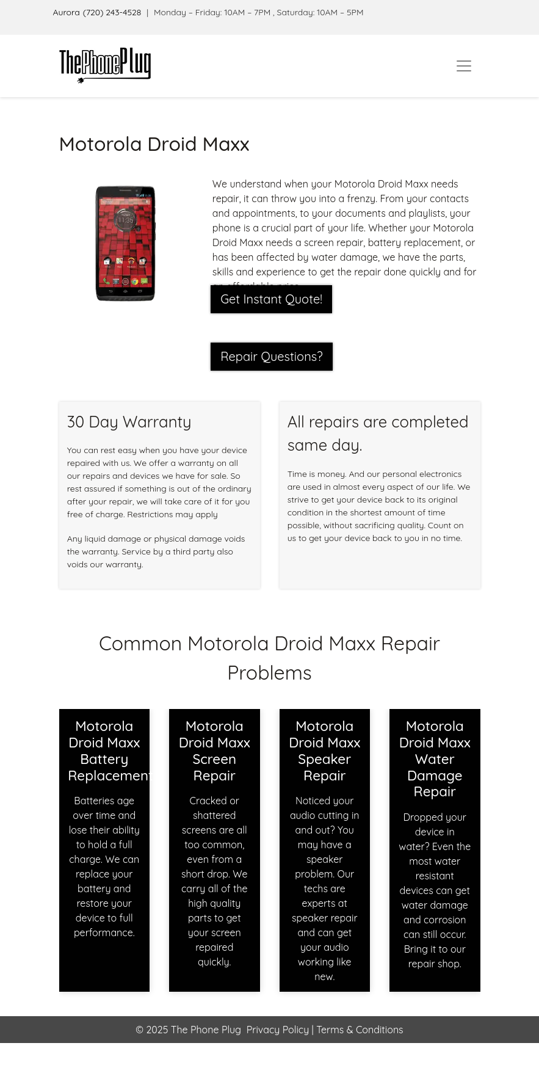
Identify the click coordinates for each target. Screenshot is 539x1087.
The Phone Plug (206, 1029)
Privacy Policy (278, 1029)
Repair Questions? (271, 356)
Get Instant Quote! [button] (271, 299)
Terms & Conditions (358, 1029)
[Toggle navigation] (463, 66)
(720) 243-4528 (112, 12)
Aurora (66, 12)
